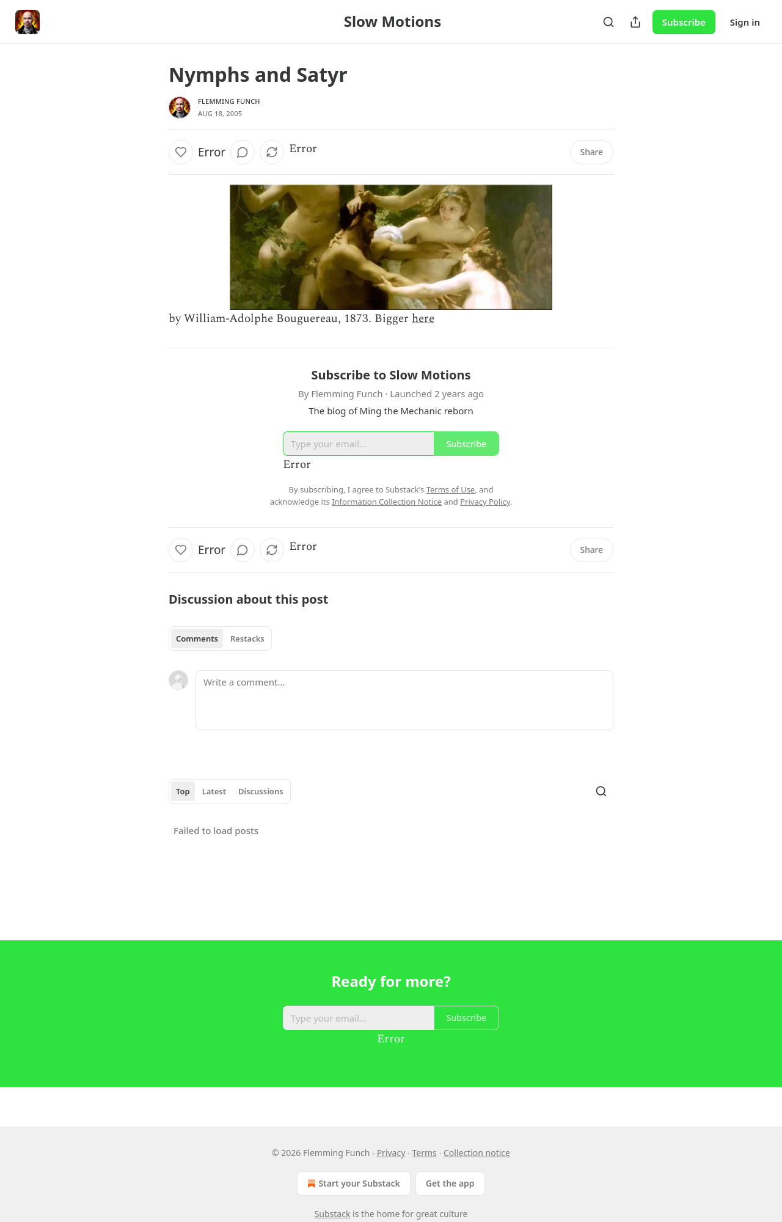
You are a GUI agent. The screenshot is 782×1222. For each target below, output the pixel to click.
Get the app (450, 1183)
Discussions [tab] (260, 791)
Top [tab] (183, 791)
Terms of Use (450, 489)
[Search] (608, 22)
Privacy (391, 1152)
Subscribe (684, 22)
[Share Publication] (635, 22)
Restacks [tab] (247, 638)
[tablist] (220, 638)
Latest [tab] (214, 791)
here (423, 318)
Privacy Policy (485, 501)
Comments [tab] (197, 638)
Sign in (745, 22)
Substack (333, 1214)
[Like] (181, 152)
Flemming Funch (229, 101)
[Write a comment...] (404, 700)
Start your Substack (352, 1183)
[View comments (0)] (242, 152)
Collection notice (477, 1152)
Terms (424, 1152)
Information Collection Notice (387, 501)
